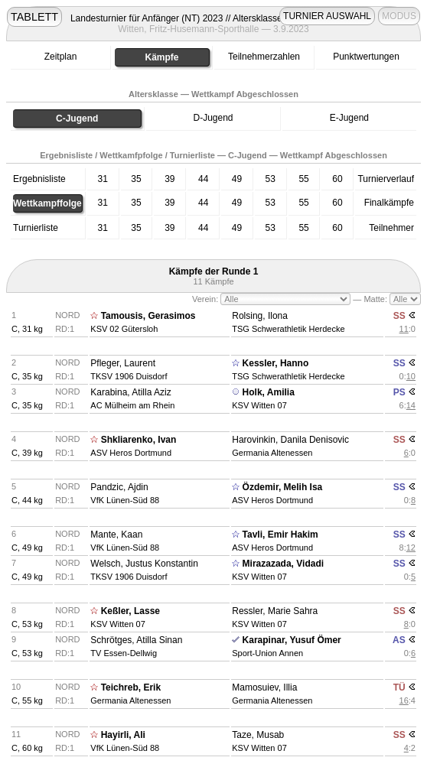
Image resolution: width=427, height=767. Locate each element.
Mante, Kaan (116, 534)
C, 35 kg (27, 376)
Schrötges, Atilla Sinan (136, 640)
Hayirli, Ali (123, 735)
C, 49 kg (27, 547)
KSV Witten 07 (259, 405)
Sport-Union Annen (267, 653)
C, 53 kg (27, 624)
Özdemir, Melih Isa (283, 487)
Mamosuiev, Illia (264, 687)
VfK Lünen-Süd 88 (124, 500)
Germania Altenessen (272, 452)
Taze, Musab (258, 735)
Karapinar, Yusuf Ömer (292, 640)
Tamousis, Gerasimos (148, 315)
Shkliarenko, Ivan (139, 439)
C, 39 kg (27, 452)
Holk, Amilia (269, 392)
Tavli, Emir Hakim (280, 534)
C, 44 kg (27, 500)
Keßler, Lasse (130, 611)
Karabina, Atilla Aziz (130, 392)
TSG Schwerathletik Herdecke (288, 328)
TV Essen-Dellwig (123, 653)
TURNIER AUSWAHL (327, 16)
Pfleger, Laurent (122, 363)
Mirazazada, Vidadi (283, 563)
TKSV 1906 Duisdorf (128, 376)
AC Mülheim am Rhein (132, 405)
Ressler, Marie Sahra (275, 611)
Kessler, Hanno (276, 363)
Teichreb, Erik (131, 687)
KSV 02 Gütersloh (124, 328)
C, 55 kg (27, 700)
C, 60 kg (27, 747)
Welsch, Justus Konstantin (144, 563)
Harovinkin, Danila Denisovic (290, 439)
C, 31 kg (27, 328)
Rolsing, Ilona (260, 315)
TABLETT (34, 17)
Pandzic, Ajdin (119, 487)
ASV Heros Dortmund (130, 452)
